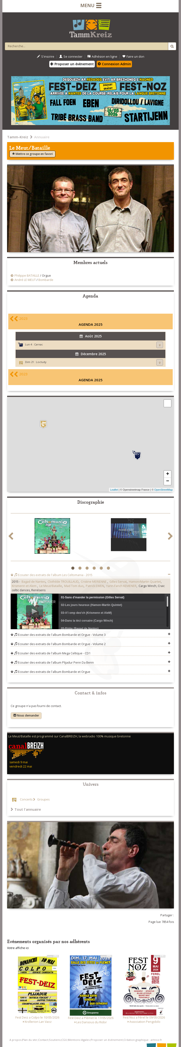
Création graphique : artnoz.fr (143, 1040)
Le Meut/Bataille (50, 586)
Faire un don (133, 57)
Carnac (38, 344)
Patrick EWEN (95, 586)
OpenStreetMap (163, 489)
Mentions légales (79, 1040)
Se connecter (70, 57)
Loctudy (41, 362)
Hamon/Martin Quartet (145, 582)
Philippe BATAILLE (26, 276)
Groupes (43, 799)
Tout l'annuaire (26, 809)
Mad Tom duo (74, 586)
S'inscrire (45, 57)
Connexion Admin (114, 64)
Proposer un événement (107, 1040)
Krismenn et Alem (24, 586)
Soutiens (54, 1040)
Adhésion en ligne (102, 57)
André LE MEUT (25, 280)
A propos (15, 1040)
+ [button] (167, 474)
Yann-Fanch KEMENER (121, 586)
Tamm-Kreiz (17, 137)
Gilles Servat (118, 582)
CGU (64, 1040)
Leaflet (114, 489)
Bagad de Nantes (33, 582)
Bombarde (45, 280)
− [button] (167, 481)
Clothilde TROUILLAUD (63, 582)
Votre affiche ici (18, 948)
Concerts (26, 799)
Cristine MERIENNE (94, 582)
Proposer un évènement (72, 64)
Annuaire (42, 137)
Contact (43, 1040)
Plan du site (29, 1040)
